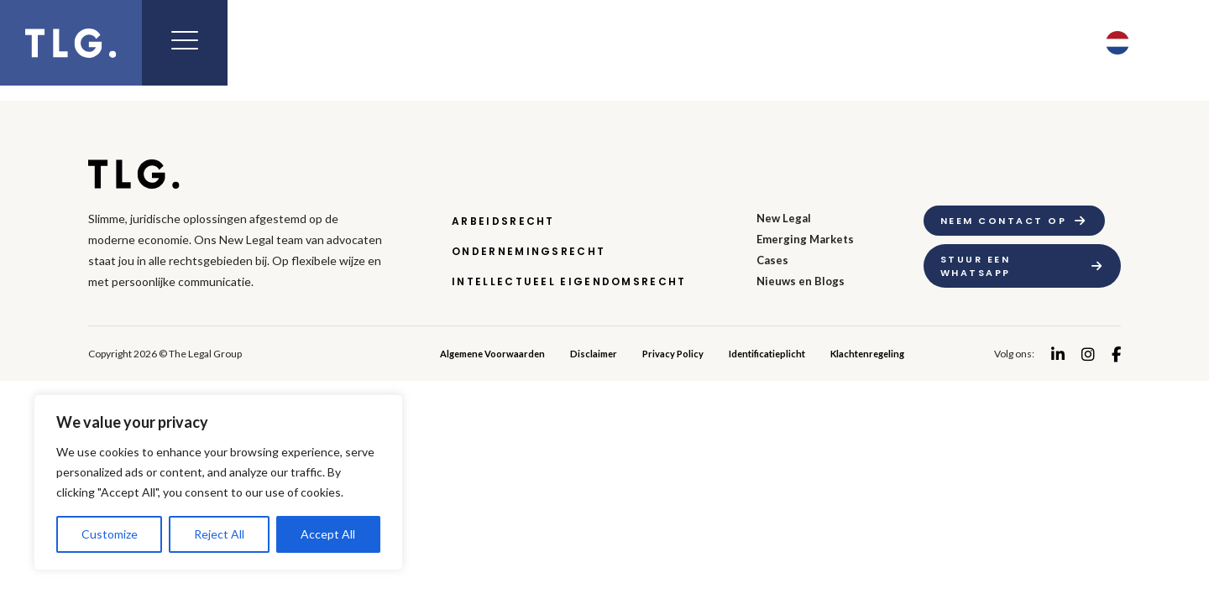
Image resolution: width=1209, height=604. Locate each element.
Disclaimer (593, 353)
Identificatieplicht (767, 353)
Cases (772, 260)
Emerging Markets (665, 42)
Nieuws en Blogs (800, 281)
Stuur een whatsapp (975, 266)
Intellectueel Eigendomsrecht (569, 281)
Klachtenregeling (867, 353)
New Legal (385, 42)
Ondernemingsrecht (528, 251)
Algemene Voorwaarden (492, 353)
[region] (218, 482)
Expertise (510, 42)
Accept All (328, 534)
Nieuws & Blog (840, 42)
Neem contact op (1003, 220)
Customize (109, 534)
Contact (1012, 42)
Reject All (219, 534)
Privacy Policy (673, 353)
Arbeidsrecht (503, 221)
